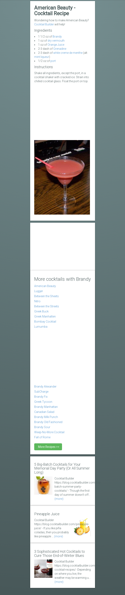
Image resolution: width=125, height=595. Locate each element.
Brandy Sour (42, 427)
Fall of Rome (42, 437)
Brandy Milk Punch (46, 417)
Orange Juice (56, 44)
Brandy (57, 36)
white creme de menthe (67, 52)
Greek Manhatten (45, 316)
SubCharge (41, 391)
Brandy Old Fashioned (48, 422)
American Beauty (45, 286)
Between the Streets (46, 306)
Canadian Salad (44, 412)
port (53, 61)
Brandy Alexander (45, 386)
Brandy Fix (41, 396)
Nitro (37, 301)
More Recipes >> (48, 446)
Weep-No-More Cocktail (49, 432)
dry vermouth (56, 40)
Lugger (38, 291)
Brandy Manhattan (46, 406)
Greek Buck (41, 311)
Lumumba (40, 326)
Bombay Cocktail (45, 321)
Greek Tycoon (43, 401)
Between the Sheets (46, 296)
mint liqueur (41, 56)
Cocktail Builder (44, 24)
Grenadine (59, 48)
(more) (58, 498)
